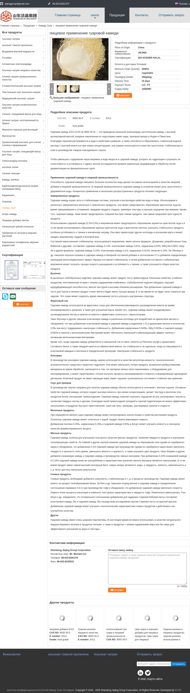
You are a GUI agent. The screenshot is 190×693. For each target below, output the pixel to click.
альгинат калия (10, 167)
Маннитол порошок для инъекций (20, 129)
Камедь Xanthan (10, 179)
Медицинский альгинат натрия (18, 98)
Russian (184, 3)
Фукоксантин (9, 136)
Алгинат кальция (11, 173)
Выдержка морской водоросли (18, 51)
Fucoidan (6, 57)
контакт (125, 95)
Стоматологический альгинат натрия (21, 86)
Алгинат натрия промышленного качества (19, 78)
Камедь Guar (45, 25)
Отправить (178, 664)
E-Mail (142, 678)
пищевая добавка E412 (62, 629)
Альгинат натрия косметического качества (19, 106)
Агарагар (7, 201)
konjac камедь (9, 214)
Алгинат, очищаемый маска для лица (21, 114)
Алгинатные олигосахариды (17, 64)
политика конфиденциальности (23, 690)
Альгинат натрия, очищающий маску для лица (21, 153)
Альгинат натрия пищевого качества (21, 70)
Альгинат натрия (11, 39)
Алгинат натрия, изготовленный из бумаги (20, 122)
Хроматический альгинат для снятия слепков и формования (21, 144)
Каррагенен (8, 195)
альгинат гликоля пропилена (17, 45)
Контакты (141, 15)
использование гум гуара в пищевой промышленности (116, 632)
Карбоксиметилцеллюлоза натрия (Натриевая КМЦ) (20, 187)
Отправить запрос (171, 15)
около (95, 15)
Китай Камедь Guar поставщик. (58, 690)
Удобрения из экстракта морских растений (19, 234)
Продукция (117, 15)
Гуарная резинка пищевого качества (88, 631)
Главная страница (67, 15)
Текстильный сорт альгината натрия (21, 92)
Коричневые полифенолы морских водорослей (20, 244)
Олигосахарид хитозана (14, 161)
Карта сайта (154, 678)
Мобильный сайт (147, 683)
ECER (178, 690)
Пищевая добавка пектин (15, 220)
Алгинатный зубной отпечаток (18, 226)
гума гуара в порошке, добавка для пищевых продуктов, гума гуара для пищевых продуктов (146, 636)
